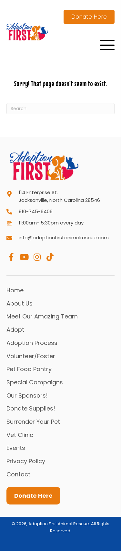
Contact (18, 474)
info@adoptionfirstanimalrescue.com (64, 237)
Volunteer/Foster (30, 356)
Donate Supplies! (30, 408)
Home (15, 290)
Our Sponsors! (27, 395)
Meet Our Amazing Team (42, 316)
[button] (107, 45)
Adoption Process (31, 343)
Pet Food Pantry (29, 369)
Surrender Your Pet (33, 422)
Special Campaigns (34, 382)
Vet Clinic (19, 435)
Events (15, 448)
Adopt (15, 330)
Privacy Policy (25, 461)
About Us (19, 303)
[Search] (60, 108)
